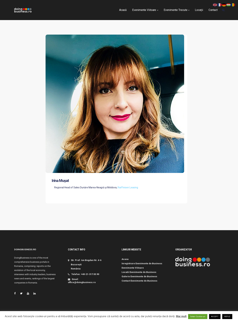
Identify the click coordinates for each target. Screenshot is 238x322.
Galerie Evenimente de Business (139, 276)
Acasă (123, 8)
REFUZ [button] (227, 316)
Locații (199, 8)
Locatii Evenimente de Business (139, 272)
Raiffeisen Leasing (128, 187)
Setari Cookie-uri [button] (197, 316)
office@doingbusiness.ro (82, 282)
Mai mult (181, 316)
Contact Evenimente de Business (139, 280)
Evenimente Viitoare (144, 8)
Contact (213, 8)
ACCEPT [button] (214, 316)
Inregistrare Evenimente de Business (142, 263)
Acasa (125, 259)
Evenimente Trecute (175, 8)
